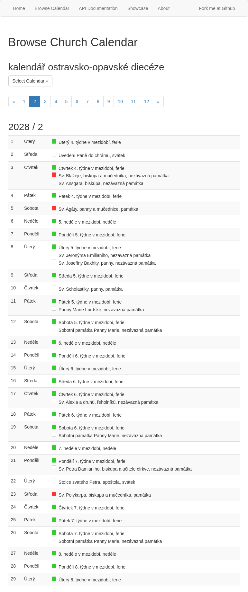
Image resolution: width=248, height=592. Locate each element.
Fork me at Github (217, 8)
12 (146, 101)
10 (120, 101)
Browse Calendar (52, 8)
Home (19, 8)
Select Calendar (31, 81)
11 (133, 101)
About (164, 8)
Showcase (137, 8)
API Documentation (98, 8)
